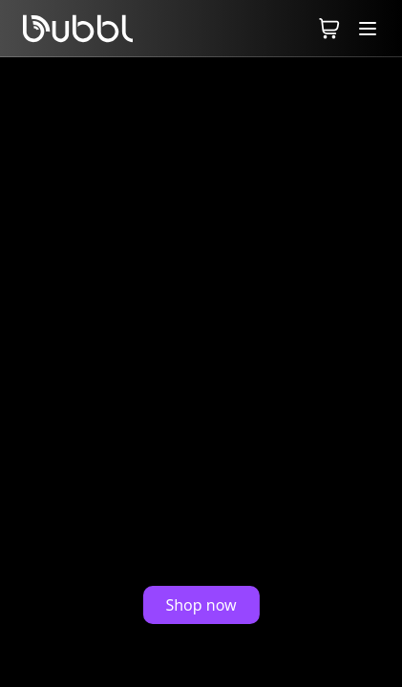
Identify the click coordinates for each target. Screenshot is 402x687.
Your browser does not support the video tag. (201, 372)
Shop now (200, 604)
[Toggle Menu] (367, 28)
